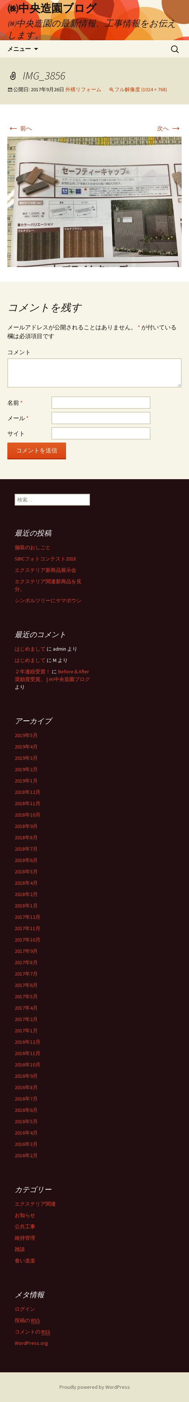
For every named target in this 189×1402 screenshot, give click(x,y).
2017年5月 (26, 996)
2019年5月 (26, 735)
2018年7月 (26, 849)
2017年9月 (26, 951)
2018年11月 (27, 803)
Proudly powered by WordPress (94, 1387)
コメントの (32, 1331)
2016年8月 (26, 1087)
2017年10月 (27, 939)
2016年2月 (26, 1155)
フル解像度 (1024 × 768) (141, 89)
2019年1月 (26, 780)
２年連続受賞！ (33, 671)
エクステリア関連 (35, 1204)
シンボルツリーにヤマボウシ (48, 600)
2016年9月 (26, 1076)
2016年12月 (27, 1042)
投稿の (27, 1320)
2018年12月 (27, 792)
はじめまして (30, 648)
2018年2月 (26, 894)
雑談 (20, 1249)
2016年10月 (27, 1064)
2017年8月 (26, 962)
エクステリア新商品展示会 (45, 570)
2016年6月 (26, 1110)
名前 (15, 402)
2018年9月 (26, 826)
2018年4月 (26, 883)
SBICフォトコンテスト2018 (45, 558)
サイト (16, 433)
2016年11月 (27, 1053)
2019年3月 (26, 758)
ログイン (25, 1309)
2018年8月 (26, 837)
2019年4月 (26, 746)
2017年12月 (27, 917)
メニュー (19, 49)
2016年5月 (26, 1121)
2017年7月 (26, 973)
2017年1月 (26, 1030)
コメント (19, 352)
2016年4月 (26, 1132)
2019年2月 (26, 769)
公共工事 (25, 1226)
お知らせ (25, 1215)
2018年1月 (26, 905)
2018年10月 (27, 814)
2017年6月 (26, 985)
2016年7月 (26, 1098)
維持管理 (25, 1238)
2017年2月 (26, 1019)
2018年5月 (26, 871)
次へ (169, 128)
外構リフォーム (83, 89)
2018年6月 (26, 860)
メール (18, 418)
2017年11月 (27, 928)
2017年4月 (26, 1008)
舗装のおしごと (33, 547)
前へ (19, 128)
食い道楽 (25, 1260)
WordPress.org (31, 1343)
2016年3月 (26, 1144)
